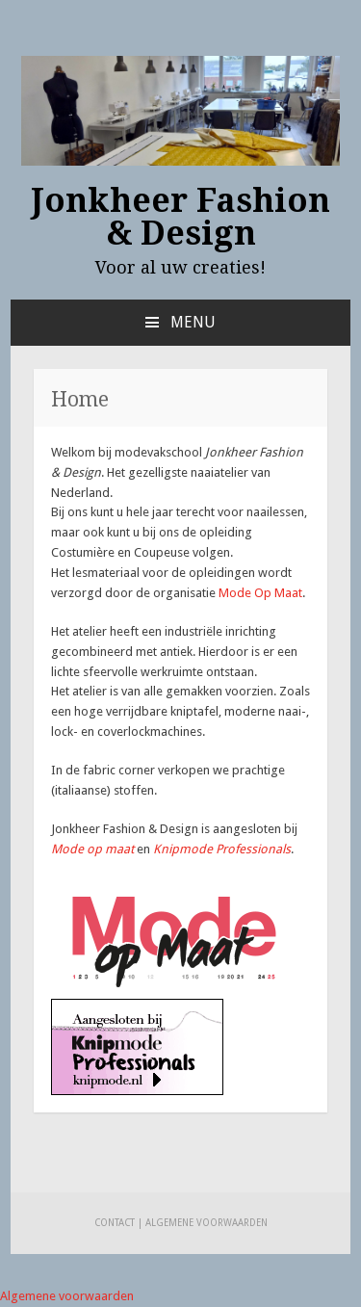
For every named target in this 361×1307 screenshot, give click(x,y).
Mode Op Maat (260, 593)
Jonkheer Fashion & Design (181, 216)
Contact (114, 1222)
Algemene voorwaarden (206, 1222)
